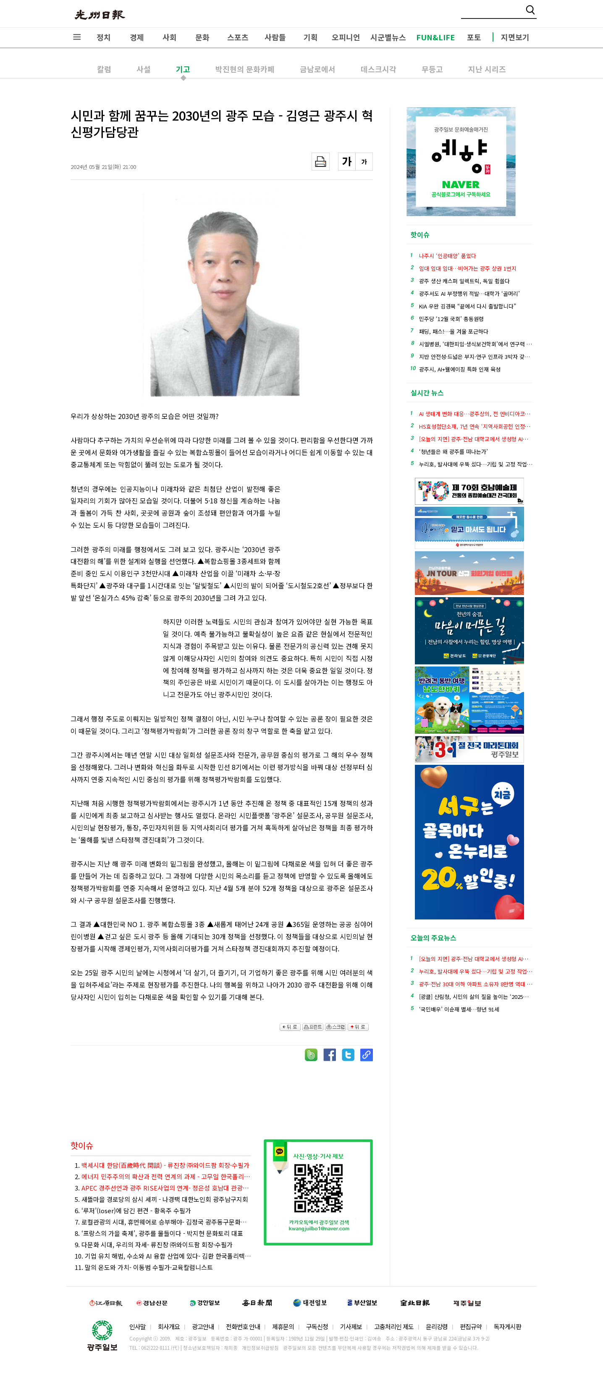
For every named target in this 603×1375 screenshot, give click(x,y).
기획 (311, 37)
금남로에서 (318, 68)
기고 (183, 68)
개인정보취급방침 (260, 1347)
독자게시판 (507, 1326)
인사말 (137, 1326)
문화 (202, 37)
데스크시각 (378, 68)
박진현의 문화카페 (245, 68)
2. (163, 1176)
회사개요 (169, 1326)
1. (162, 1165)
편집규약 (471, 1326)
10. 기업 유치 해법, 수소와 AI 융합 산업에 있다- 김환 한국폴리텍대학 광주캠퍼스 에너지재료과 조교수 (163, 1255)
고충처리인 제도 (394, 1326)
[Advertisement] (331, 529)
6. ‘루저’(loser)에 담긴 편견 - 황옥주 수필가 (133, 1210)
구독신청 (317, 1326)
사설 (143, 68)
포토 (474, 37)
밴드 (533, 14)
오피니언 (346, 37)
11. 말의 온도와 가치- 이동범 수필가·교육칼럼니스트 (144, 1267)
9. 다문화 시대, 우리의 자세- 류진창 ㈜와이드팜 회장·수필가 (154, 1244)
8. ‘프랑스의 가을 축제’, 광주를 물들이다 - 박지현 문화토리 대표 (159, 1233)
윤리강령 (437, 1326)
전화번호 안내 (243, 1326)
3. (163, 1187)
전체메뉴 (76, 37)
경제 (137, 37)
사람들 (275, 37)
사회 (170, 37)
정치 (104, 37)
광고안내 (203, 1326)
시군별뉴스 (388, 37)
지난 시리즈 (487, 68)
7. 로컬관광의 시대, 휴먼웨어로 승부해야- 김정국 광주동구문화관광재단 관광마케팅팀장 (163, 1221)
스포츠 (238, 37)
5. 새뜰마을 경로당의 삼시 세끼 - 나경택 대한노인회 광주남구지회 (161, 1199)
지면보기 (515, 37)
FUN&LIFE (435, 37)
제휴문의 (283, 1326)
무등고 (432, 68)
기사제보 (351, 1326)
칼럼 (104, 68)
